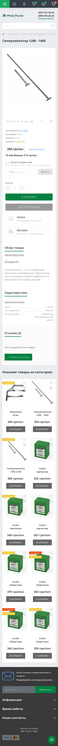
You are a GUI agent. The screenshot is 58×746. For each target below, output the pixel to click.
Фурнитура (13, 34)
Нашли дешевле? (37, 149)
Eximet (24, 130)
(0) (31, 121)
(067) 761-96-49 (46, 12)
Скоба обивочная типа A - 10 (42, 585)
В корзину (29, 197)
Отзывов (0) (12, 261)
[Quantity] (14, 188)
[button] (24, 4)
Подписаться (45, 689)
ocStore (35, 728)
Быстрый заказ (29, 207)
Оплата (21, 217)
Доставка (22, 230)
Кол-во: (9, 182)
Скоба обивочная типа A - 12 (15, 641)
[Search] (52, 26)
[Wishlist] (41, 121)
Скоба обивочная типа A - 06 (15, 585)
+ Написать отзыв (18, 357)
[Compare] (51, 121)
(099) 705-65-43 (46, 15)
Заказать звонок (45, 18)
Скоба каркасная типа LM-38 (15, 528)
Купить (45, 172)
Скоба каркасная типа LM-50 (42, 528)
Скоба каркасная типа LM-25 (42, 471)
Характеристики (14, 255)
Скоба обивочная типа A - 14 (42, 641)
